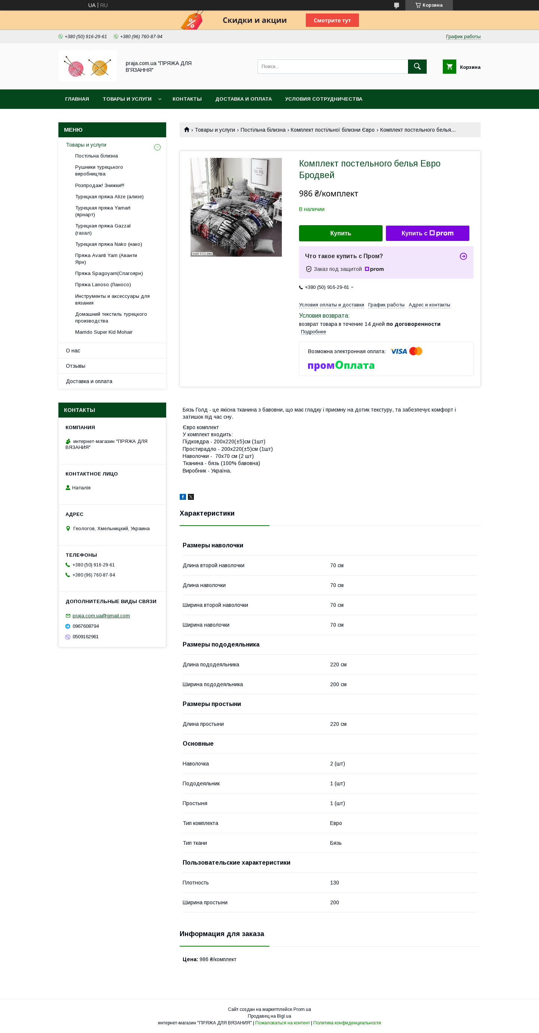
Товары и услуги (127, 99)
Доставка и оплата (243, 99)
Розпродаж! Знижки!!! (99, 185)
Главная (77, 99)
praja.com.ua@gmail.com (101, 615)
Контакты (187, 99)
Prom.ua (302, 1009)
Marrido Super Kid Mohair (104, 332)
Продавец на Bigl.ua (269, 1016)
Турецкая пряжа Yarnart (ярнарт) (102, 211)
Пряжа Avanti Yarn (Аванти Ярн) (106, 259)
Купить (341, 233)
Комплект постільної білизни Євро (333, 130)
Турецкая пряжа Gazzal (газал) (103, 229)
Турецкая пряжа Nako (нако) (108, 244)
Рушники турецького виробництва (99, 170)
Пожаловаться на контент (282, 1023)
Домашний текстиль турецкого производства (111, 317)
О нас (73, 351)
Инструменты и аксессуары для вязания (112, 299)
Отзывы (75, 366)
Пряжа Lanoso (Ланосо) (103, 284)
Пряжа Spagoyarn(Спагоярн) (109, 273)
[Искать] (417, 66)
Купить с (428, 233)
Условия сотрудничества (323, 99)
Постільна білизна (263, 130)
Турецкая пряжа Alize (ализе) (109, 196)
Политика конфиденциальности (347, 1023)
